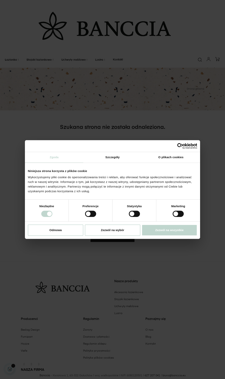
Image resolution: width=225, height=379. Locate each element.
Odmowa (55, 230)
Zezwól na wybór (112, 230)
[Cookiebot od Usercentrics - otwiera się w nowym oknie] (180, 146)
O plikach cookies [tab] (170, 157)
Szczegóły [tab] (112, 157)
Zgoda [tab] (54, 157)
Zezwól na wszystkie (169, 230)
